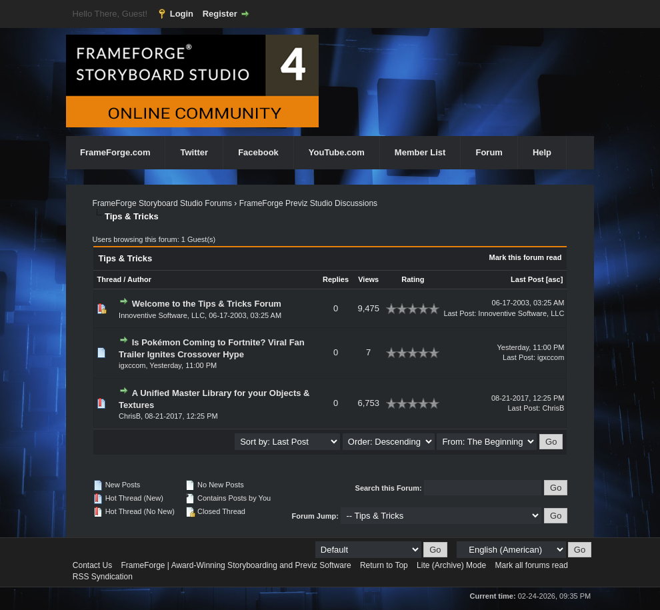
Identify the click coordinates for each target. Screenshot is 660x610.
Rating (412, 279)
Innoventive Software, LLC (162, 315)
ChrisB (130, 416)
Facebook (258, 152)
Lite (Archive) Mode (451, 565)
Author (139, 279)
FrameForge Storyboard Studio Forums (162, 203)
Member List (420, 152)
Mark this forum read (525, 257)
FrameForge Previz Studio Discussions (308, 203)
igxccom (132, 365)
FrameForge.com (115, 152)
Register (220, 14)
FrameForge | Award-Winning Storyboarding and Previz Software (236, 565)
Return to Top (384, 565)
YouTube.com (337, 152)
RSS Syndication (103, 576)
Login (181, 14)
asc (554, 279)
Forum (488, 152)
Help (542, 152)
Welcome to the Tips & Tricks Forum (206, 304)
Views (368, 279)
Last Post (527, 279)
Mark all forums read (531, 565)
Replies (336, 279)
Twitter (194, 152)
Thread (109, 279)
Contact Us (92, 565)
